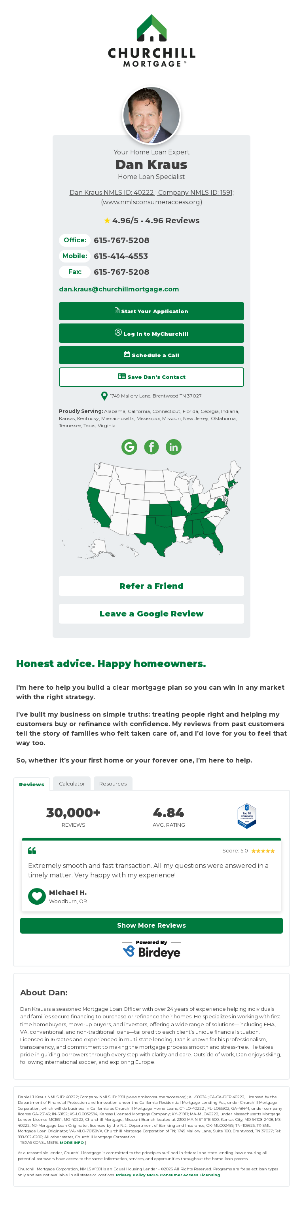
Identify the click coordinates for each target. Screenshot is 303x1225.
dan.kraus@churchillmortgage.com (119, 289)
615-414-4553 (121, 256)
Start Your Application (151, 310)
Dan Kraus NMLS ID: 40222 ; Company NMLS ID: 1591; (152, 192)
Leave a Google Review (152, 613)
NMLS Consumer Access (172, 1175)
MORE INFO (72, 1142)
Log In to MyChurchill (151, 333)
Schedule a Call (151, 354)
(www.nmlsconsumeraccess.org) (152, 202)
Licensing (209, 1175)
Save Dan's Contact (152, 376)
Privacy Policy (131, 1175)
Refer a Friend (151, 586)
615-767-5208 (122, 240)
